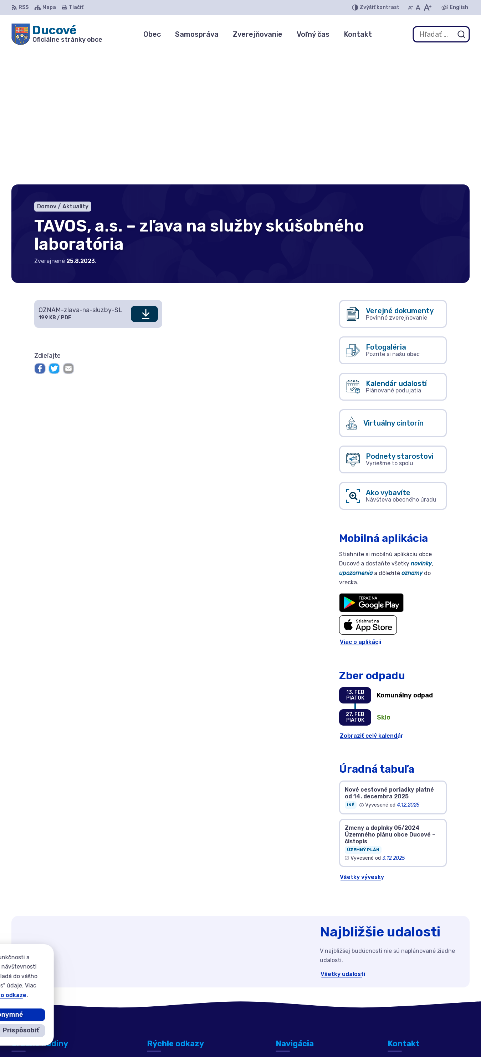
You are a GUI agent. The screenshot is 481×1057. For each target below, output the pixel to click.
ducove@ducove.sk (415, 999)
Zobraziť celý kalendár (371, 602)
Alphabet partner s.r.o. (250, 1038)
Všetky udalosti (343, 840)
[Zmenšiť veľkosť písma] (410, 7)
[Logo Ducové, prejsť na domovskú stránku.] (56, 34)
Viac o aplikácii (360, 508)
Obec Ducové (353, 1038)
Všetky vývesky (362, 743)
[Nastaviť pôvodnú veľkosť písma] (418, 7)
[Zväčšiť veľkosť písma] (427, 7)
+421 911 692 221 (412, 990)
